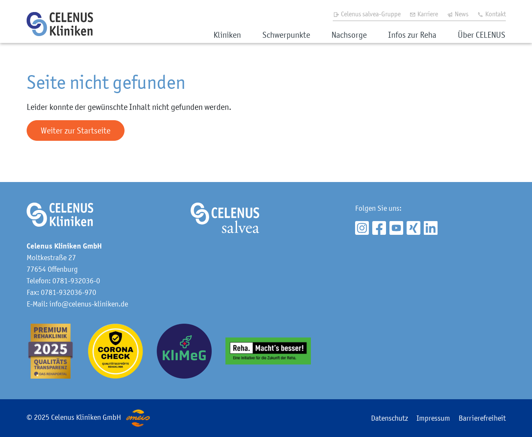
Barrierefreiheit (482, 418)
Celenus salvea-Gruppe (367, 14)
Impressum (433, 418)
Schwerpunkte (286, 35)
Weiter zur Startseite (75, 130)
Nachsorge (349, 35)
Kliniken (227, 35)
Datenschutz (389, 418)
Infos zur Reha (412, 35)
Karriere (423, 14)
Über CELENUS (481, 35)
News (457, 14)
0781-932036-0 (76, 280)
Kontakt (491, 14)
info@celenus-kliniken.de (88, 304)
